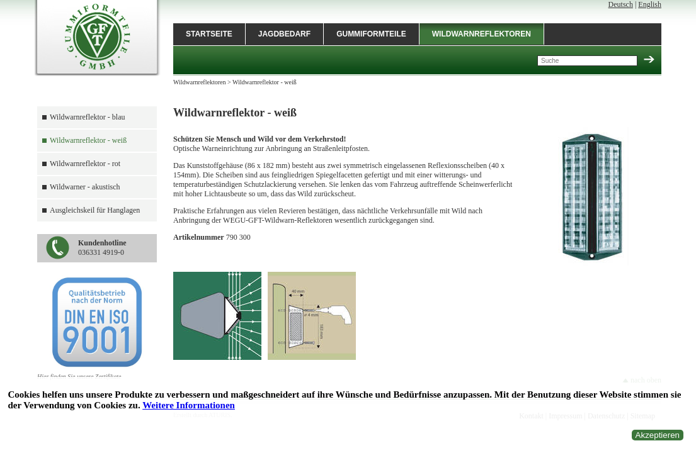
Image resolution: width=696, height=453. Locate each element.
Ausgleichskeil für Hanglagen (95, 210)
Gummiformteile (371, 34)
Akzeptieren (658, 435)
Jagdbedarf (284, 34)
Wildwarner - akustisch (85, 186)
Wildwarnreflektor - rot (85, 163)
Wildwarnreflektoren (481, 34)
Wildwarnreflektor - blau (87, 117)
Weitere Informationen (188, 405)
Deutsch (620, 4)
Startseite (209, 34)
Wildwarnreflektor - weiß (88, 140)
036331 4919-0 (102, 247)
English (649, 4)
